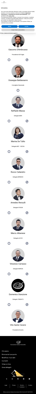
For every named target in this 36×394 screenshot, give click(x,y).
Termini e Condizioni (22, 386)
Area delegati (6, 367)
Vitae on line (6, 364)
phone (27, 60)
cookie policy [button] (11, 15)
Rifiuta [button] (9, 26)
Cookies (30, 385)
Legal (6, 385)
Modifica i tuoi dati (8, 358)
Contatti (5, 361)
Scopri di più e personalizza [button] (17, 29)
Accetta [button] (26, 26)
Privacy (14, 385)
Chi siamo (5, 351)
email (9, 60)
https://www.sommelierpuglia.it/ (9, 33)
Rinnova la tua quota (9, 354)
